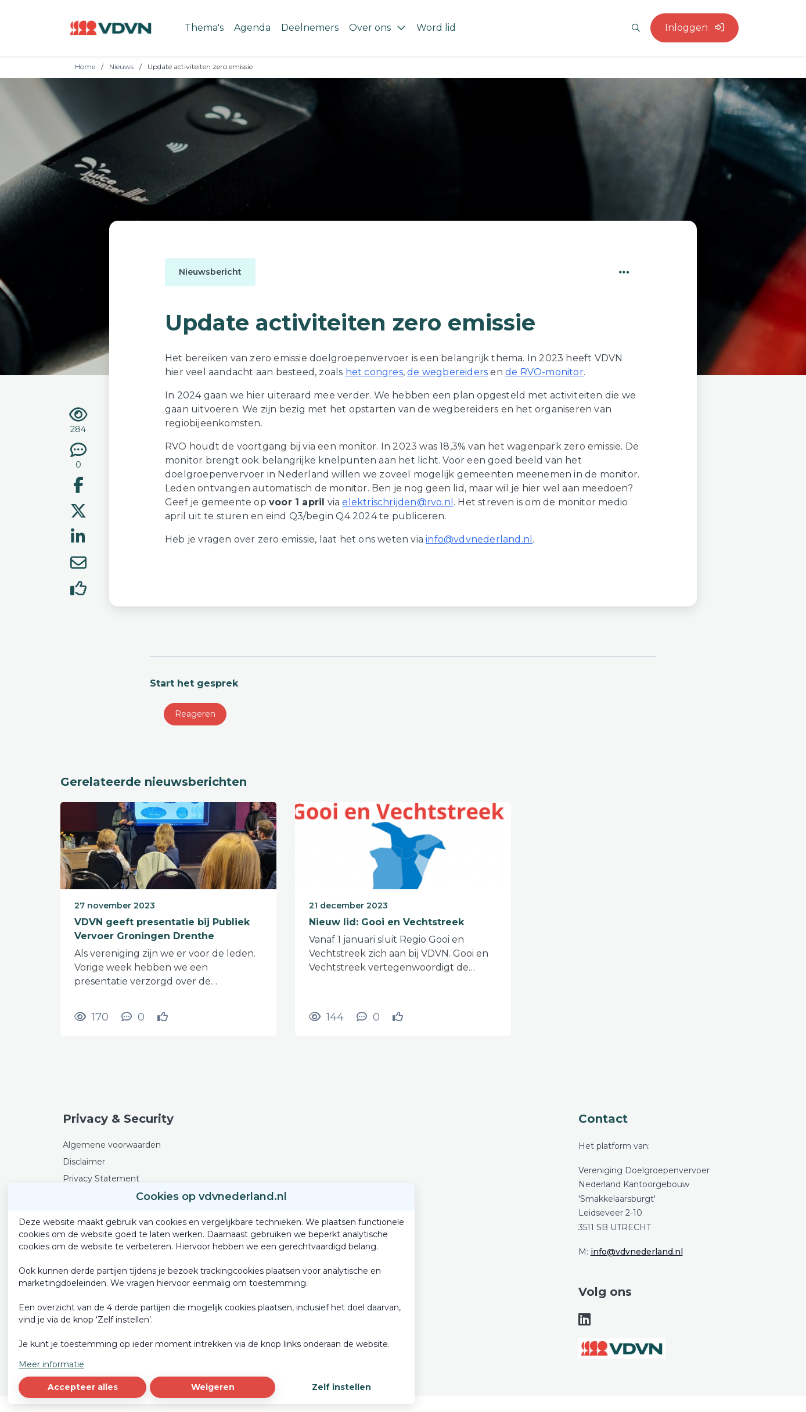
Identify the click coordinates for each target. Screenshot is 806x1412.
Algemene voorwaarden (112, 1145)
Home (85, 66)
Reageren (195, 714)
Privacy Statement (101, 1178)
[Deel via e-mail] (78, 564)
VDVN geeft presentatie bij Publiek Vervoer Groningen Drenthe (162, 929)
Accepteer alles (83, 1387)
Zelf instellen (341, 1387)
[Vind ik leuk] (78, 590)
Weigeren (213, 1387)
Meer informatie (51, 1364)
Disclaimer (84, 1161)
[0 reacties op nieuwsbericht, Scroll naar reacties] (78, 456)
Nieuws (121, 66)
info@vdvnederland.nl (637, 1251)
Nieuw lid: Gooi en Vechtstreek (386, 922)
